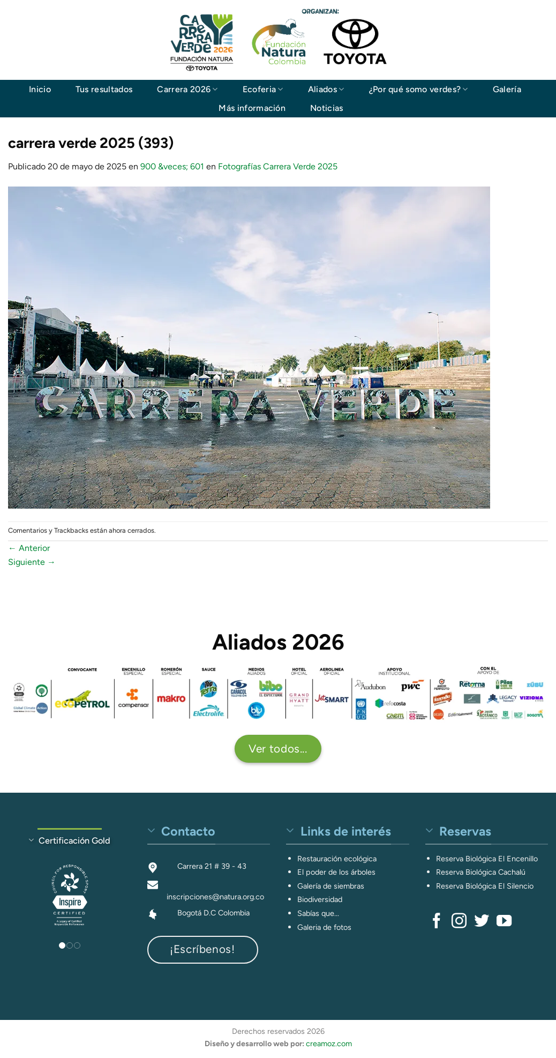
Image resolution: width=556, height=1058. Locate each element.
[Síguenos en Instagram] (459, 921)
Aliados (326, 89)
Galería (507, 89)
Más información (252, 108)
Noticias (326, 108)
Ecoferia (263, 89)
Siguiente (32, 562)
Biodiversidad (319, 899)
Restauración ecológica (337, 858)
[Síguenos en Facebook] (436, 921)
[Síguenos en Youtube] (504, 921)
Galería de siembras (330, 886)
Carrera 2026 (187, 89)
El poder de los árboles (336, 872)
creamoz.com (329, 1043)
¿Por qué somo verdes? (418, 89)
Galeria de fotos (324, 927)
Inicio (40, 89)
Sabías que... (318, 913)
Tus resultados (104, 89)
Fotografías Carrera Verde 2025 (277, 166)
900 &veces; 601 (172, 166)
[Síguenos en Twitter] (481, 921)
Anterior (29, 548)
